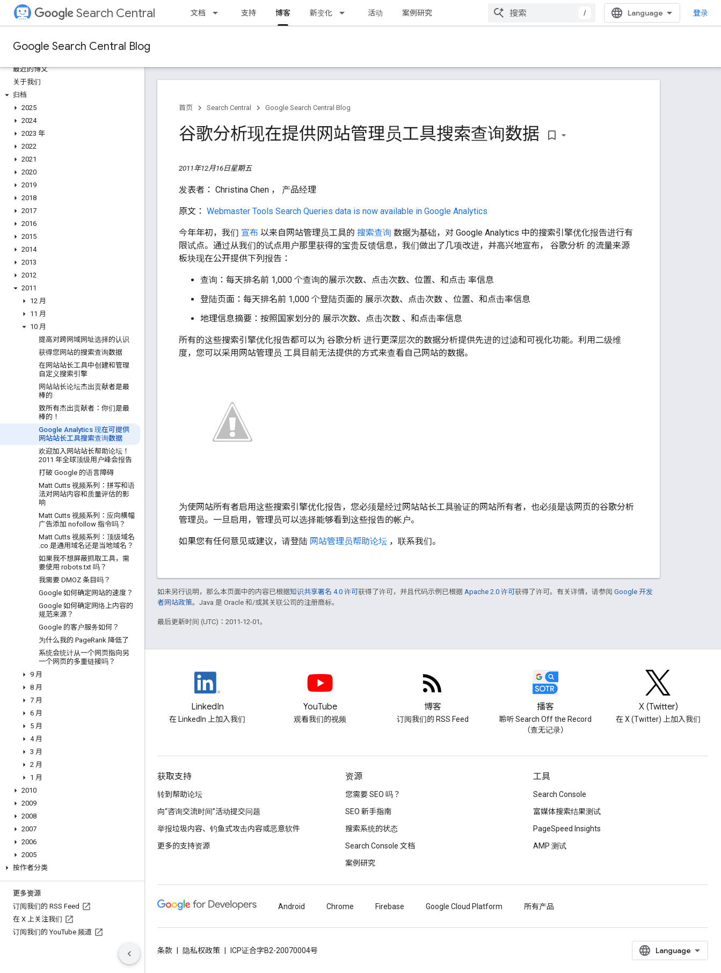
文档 (198, 13)
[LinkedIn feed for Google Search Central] (207, 692)
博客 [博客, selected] (282, 13)
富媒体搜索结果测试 (567, 811)
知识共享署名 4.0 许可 (324, 592)
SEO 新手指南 (368, 811)
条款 (164, 950)
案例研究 (417, 13)
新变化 (321, 13)
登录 (700, 13)
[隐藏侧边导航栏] (129, 953)
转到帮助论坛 (179, 794)
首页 (186, 108)
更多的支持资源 (183, 846)
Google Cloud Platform (464, 906)
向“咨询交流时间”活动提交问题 (208, 811)
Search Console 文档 (380, 846)
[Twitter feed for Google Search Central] (658, 692)
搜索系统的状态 (371, 828)
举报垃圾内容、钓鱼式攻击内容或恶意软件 (228, 828)
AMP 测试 (549, 846)
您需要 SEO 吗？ (372, 794)
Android (291, 906)
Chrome (340, 906)
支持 (248, 13)
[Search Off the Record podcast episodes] (545, 692)
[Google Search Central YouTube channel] (320, 692)
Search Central (94, 13)
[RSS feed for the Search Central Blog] (433, 692)
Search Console (559, 794)
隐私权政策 (201, 950)
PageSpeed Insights (567, 828)
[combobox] (541, 13)
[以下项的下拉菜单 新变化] (345, 13)
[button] (70, 95)
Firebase (389, 906)
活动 (375, 13)
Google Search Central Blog (81, 46)
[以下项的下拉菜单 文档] (218, 13)
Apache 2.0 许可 (489, 592)
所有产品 (539, 906)
